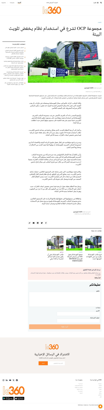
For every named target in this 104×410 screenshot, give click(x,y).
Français (12, 2)
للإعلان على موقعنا (78, 387)
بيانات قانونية (79, 389)
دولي (101, 396)
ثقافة (100, 389)
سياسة (100, 383)
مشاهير (100, 394)
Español (4, 2)
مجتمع (100, 387)
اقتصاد (100, 22)
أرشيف (81, 393)
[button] (100, 406)
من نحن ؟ (80, 383)
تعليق (97, 291)
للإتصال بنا (80, 391)
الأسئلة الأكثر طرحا (78, 385)
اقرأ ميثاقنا (97, 277)
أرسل (43, 363)
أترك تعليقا (64, 327)
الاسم (97, 311)
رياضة (100, 393)
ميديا (100, 391)
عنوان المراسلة (94, 318)
